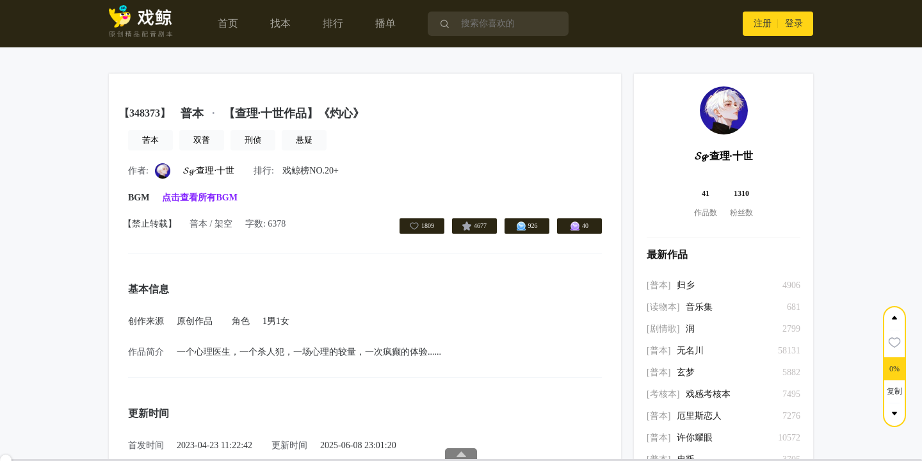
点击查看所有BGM (199, 197)
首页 (228, 23)
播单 (385, 23)
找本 (280, 23)
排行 (333, 23)
